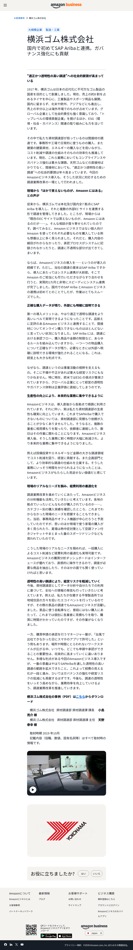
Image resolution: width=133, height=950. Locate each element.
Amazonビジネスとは (19, 899)
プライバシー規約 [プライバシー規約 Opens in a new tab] (72, 945)
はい (83, 873)
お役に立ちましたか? (53, 873)
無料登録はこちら (106, 899)
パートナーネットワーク (21, 911)
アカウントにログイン (108, 905)
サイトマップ (74, 905)
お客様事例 (14, 905)
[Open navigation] (5, 4)
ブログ (42, 899)
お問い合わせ (74, 899)
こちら (80, 696)
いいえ (96, 873)
